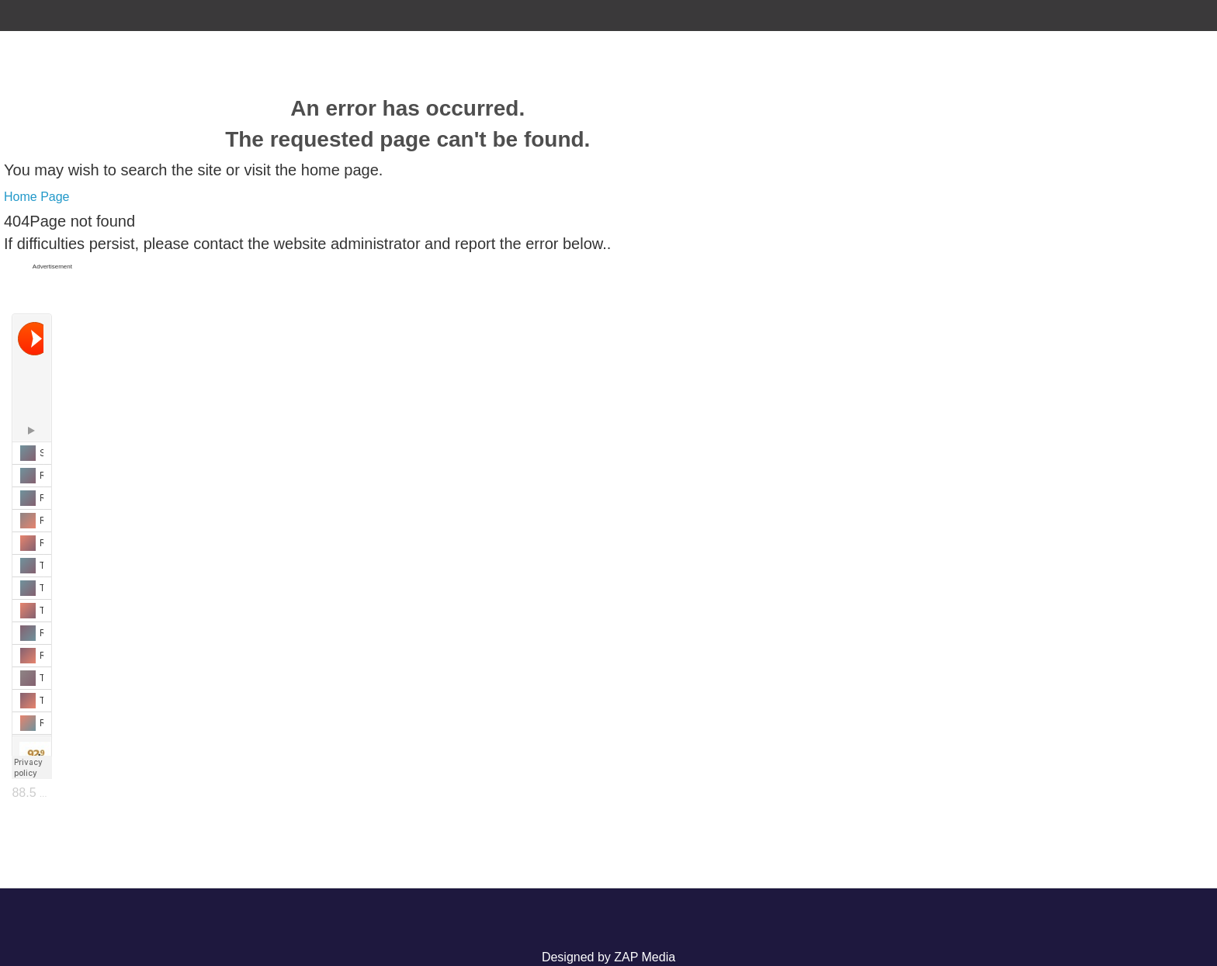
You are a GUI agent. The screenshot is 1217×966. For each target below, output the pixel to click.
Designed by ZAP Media (608, 957)
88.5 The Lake (51, 792)
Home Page (37, 196)
